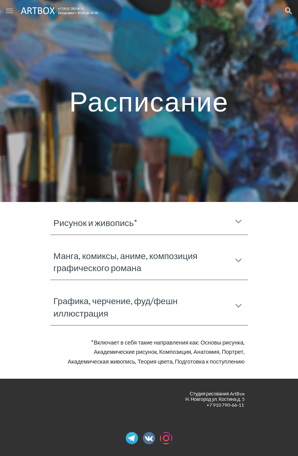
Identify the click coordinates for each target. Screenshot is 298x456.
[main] (148, 101)
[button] (9, 10)
